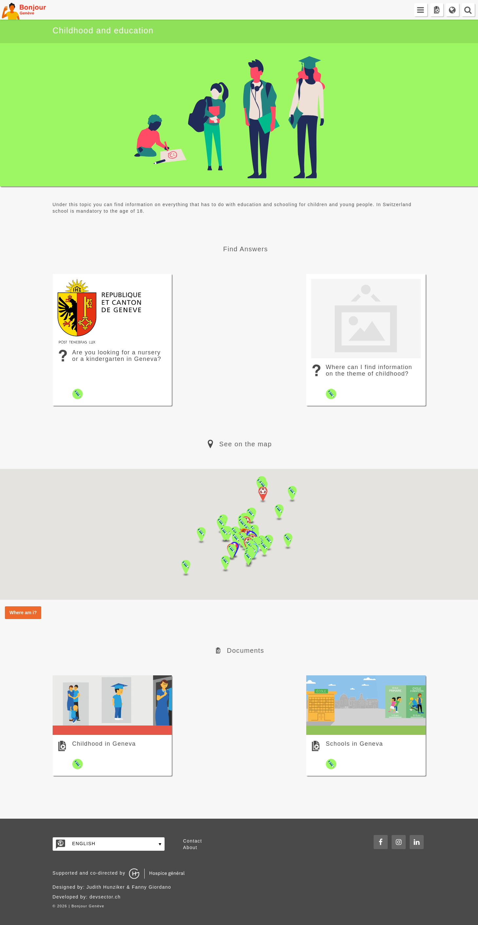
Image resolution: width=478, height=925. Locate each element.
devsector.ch (105, 896)
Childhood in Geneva (104, 743)
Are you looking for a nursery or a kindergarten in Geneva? (116, 355)
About (190, 847)
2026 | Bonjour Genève (80, 906)
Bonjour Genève (31, 10)
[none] (109, 844)
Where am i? (23, 612)
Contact (192, 841)
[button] (248, 559)
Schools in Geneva (354, 743)
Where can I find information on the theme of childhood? (369, 370)
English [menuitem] (84, 843)
